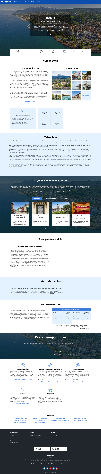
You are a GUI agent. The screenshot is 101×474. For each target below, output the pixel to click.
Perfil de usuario (54, 435)
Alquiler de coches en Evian (78, 381)
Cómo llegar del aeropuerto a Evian (50, 381)
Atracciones (36, 198)
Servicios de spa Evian (40, 422)
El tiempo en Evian (60, 418)
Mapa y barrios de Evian (20, 418)
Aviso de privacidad (65, 463)
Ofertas (12, 437)
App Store (52, 437)
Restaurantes (64, 198)
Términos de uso (34, 463)
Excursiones (13, 440)
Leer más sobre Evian (29, 101)
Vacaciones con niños (50, 198)
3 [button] (24, 127)
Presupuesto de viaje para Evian (40, 418)
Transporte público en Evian (23, 403)
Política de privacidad (45, 463)
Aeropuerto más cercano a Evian (23, 379)
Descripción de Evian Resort (81, 420)
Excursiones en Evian (40, 420)
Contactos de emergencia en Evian (60, 420)
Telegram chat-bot (35, 437)
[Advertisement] (76, 117)
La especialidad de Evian (20, 422)
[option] (20, 214)
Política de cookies (55, 463)
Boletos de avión (14, 435)
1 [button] (21, 127)
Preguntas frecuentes (35, 435)
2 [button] (23, 127)
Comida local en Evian (20, 420)
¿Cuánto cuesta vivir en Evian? (81, 418)
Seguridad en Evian (50, 405)
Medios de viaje (14, 442)
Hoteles (12, 438)
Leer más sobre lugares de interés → (50, 228)
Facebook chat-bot (35, 438)
